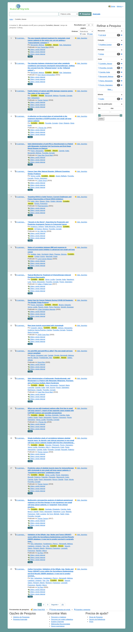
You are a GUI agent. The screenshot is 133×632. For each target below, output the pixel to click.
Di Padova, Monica (41, 229)
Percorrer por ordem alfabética (62, 619)
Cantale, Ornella (53, 355)
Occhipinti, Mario (47, 254)
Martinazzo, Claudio (35, 390)
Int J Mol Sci (41, 231)
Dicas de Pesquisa (96, 617)
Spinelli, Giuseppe (67, 307)
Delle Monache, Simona (53, 226)
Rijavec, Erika (44, 201)
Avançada (96, 14)
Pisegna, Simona (60, 254)
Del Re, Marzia (33, 358)
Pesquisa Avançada (20, 619)
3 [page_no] (47, 605)
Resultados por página (80, 26)
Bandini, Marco (41, 551)
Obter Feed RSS (38, 609)
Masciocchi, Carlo (58, 447)
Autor (11, 19)
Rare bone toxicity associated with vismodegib (45, 325)
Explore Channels (57, 622)
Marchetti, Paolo (51, 256)
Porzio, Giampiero (40, 178)
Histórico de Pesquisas (21, 617)
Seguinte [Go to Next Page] (55, 605)
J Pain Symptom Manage (46, 309)
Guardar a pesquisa (82, 609)
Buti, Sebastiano (65, 45)
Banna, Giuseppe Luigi (39, 355)
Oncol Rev (41, 362)
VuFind (14, 7)
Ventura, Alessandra (65, 328)
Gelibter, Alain (36, 254)
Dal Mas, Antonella (51, 415)
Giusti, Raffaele (61, 176)
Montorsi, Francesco (53, 548)
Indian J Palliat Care (44, 284)
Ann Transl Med (43, 47)
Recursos (101, 31)
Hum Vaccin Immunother (46, 75)
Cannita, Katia (64, 151)
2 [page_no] (43, 605)
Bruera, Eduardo (65, 305)
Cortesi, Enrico (39, 256)
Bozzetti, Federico (67, 449)
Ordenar (75, 31)
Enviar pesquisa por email (60, 609)
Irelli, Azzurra (50, 387)
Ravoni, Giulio (43, 307)
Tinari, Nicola (68, 479)
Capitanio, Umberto (35, 546)
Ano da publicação (105, 104)
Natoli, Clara (64, 514)
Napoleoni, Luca (59, 511)
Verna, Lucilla (35, 176)
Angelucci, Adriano (37, 226)
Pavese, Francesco (59, 417)
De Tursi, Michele (53, 514)
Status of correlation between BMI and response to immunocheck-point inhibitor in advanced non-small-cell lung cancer (51, 249)
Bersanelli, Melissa (37, 45)
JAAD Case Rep (43, 335)
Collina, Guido (33, 417)
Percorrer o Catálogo (58, 617)
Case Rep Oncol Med (45, 155)
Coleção (101, 40)
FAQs (91, 622)
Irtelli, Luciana (41, 514)
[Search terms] (33, 14)
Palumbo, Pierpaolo (52, 445)
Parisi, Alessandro (37, 151)
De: (99, 108)
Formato (101, 50)
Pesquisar (85, 14)
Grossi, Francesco (40, 203)
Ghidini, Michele (56, 201)
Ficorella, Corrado (65, 95)
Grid (90, 34)
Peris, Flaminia (54, 307)
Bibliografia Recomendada (60, 624)
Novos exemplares (58, 626)
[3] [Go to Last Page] (62, 605)
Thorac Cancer (42, 100)
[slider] (99, 115)
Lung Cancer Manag (44, 259)
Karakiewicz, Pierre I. (50, 544)
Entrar (111, 6)
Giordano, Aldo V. (44, 447)
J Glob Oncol (42, 180)
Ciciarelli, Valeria (37, 328)
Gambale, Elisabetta (52, 509)
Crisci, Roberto (64, 123)
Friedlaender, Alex (45, 358)
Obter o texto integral (36, 49)
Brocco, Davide (57, 479)
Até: (112, 108)
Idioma (120, 6)
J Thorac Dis (41, 128)
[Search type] (68, 14)
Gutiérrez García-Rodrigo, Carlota (40, 330)
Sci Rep (40, 553)
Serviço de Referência (97, 619)
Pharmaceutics (42, 206)
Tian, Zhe (45, 546)
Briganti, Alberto (39, 548)
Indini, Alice (35, 201)
